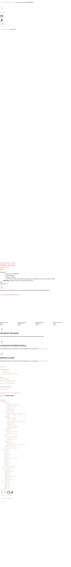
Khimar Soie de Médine (14, 479)
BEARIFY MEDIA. (10, 470)
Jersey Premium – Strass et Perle (17, 519)
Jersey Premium (13, 494)
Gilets (7, 531)
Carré (7, 509)
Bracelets (8, 547)
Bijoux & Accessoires (8, 542)
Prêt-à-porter (6, 524)
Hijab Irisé (11, 518)
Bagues (8, 544)
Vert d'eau (38, 398)
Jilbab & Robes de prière (12, 532)
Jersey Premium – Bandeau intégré (17, 496)
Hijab (2, 338)
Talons (7, 562)
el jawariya (2, 12)
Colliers (8, 549)
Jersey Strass (12, 498)
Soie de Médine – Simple (15, 488)
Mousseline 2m (12, 508)
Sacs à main (9, 554)
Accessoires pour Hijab (11, 523)
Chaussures (6, 556)
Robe (7, 539)
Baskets (8, 557)
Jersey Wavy (12, 499)
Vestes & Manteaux (11, 541)
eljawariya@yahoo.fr (43, 423)
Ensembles (8, 529)
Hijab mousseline (4, 397)
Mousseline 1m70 (13, 506)
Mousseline (9, 504)
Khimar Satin (12, 483)
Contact (5, 564)
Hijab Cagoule (9, 521)
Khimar (8, 478)
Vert (54, 398)
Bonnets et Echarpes (11, 551)
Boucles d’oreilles (10, 546)
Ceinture (8, 552)
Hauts (7, 527)
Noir (1, 398)
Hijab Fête (8, 516)
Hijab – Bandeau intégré (12, 511)
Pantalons (8, 537)
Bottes (7, 559)
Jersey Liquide (12, 503)
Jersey (7, 491)
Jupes (7, 534)
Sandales (8, 561)
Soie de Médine (10, 486)
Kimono (8, 536)
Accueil (2, 29)
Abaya (7, 526)
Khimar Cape (12, 484)
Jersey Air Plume (13, 501)
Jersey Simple (10, 338)
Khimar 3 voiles (12, 481)
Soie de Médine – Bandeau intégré (17, 489)
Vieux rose (20, 398)
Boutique (7, 29)
